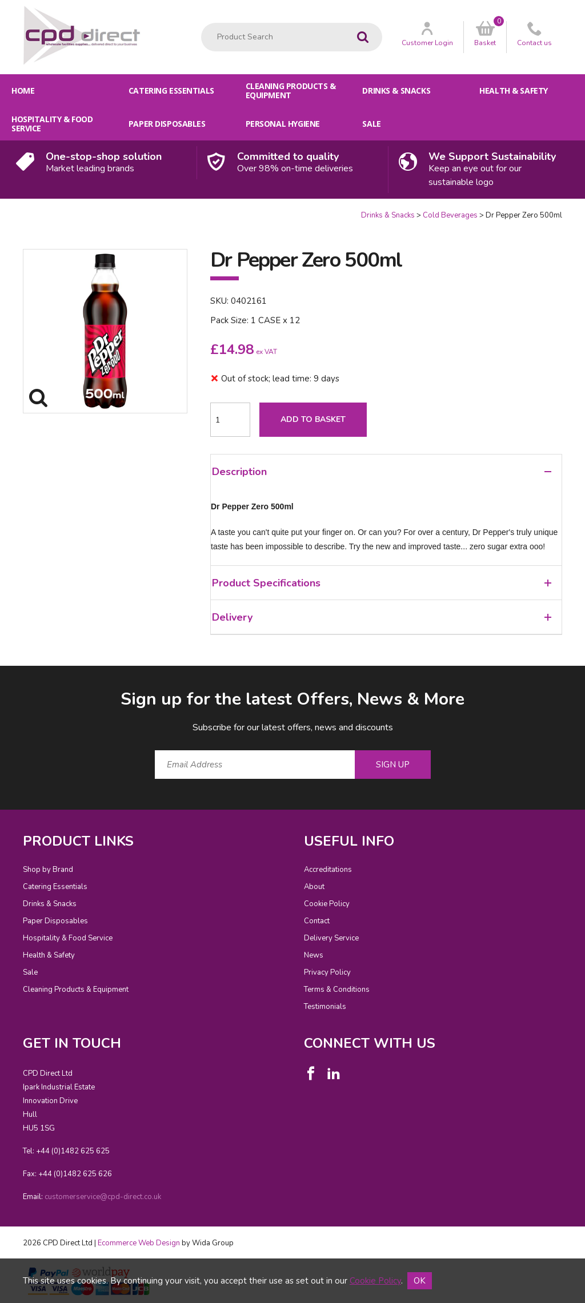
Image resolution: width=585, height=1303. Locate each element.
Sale (371, 123)
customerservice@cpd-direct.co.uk (103, 1197)
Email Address (0, 678)
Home (22, 90)
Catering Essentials (171, 90)
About (314, 887)
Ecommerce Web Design (139, 1243)
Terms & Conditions (337, 989)
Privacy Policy (327, 972)
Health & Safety (513, 90)
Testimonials (325, 1007)
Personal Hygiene (283, 123)
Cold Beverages (450, 215)
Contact (317, 921)
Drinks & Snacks (396, 90)
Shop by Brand (48, 869)
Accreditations (328, 869)
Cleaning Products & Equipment (291, 90)
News (313, 955)
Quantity (0, 210)
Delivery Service (331, 938)
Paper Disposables (167, 123)
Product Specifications (381, 583)
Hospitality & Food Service (52, 124)
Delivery (381, 617)
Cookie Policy (327, 904)
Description (381, 471)
